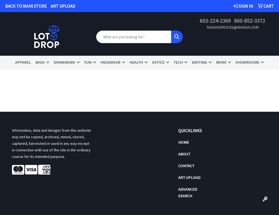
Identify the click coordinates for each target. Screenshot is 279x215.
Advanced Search (187, 192)
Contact (186, 165)
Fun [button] (88, 62)
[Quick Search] (133, 37)
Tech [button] (178, 62)
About (184, 154)
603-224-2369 (215, 20)
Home (183, 142)
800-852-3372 (249, 20)
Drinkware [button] (64, 62)
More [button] (221, 62)
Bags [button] (40, 62)
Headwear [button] (110, 62)
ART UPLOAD (63, 6)
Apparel (23, 62)
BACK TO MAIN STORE (26, 6)
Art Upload (189, 177)
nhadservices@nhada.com (232, 27)
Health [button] (136, 62)
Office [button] (158, 62)
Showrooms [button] (247, 62)
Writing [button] (199, 62)
